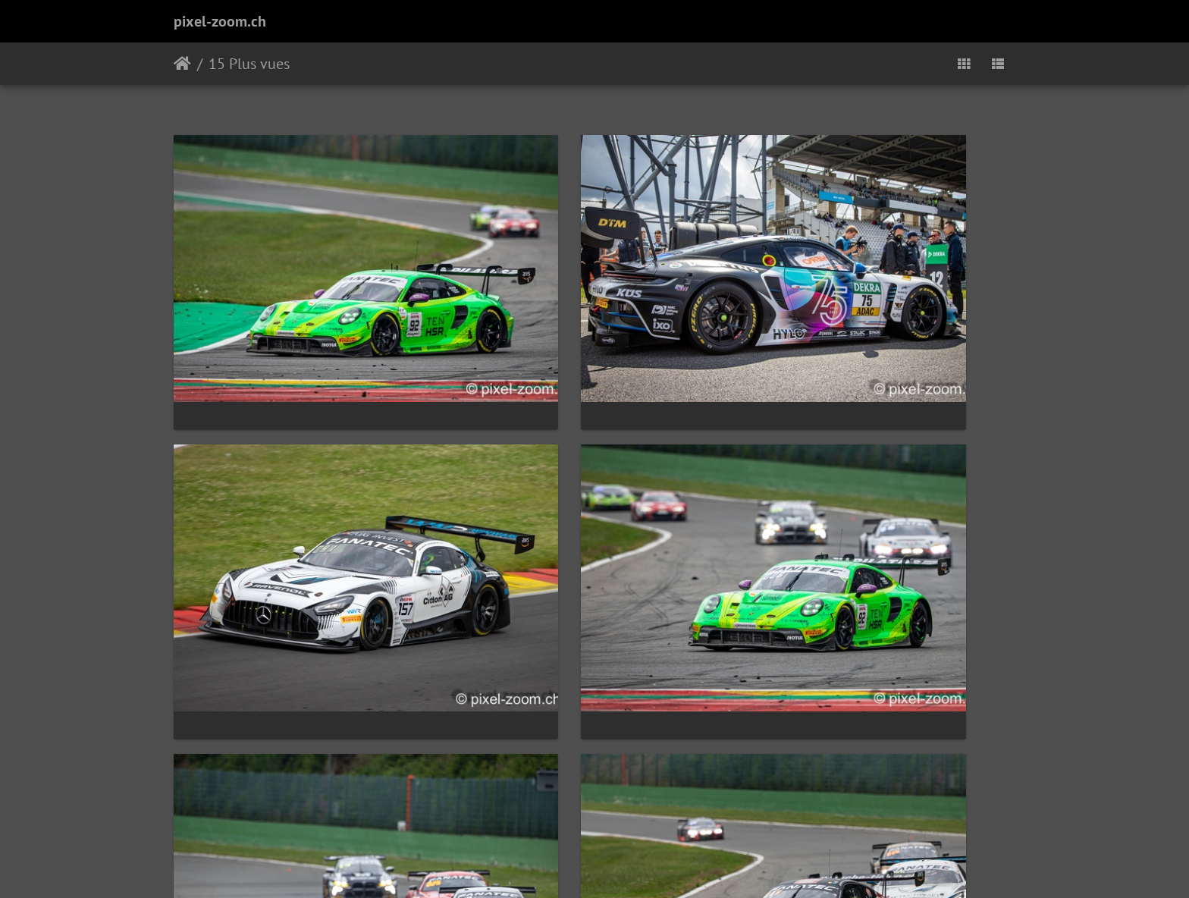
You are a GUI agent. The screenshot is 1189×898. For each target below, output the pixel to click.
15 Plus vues (249, 64)
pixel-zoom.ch (220, 21)
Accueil (182, 63)
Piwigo (629, 866)
